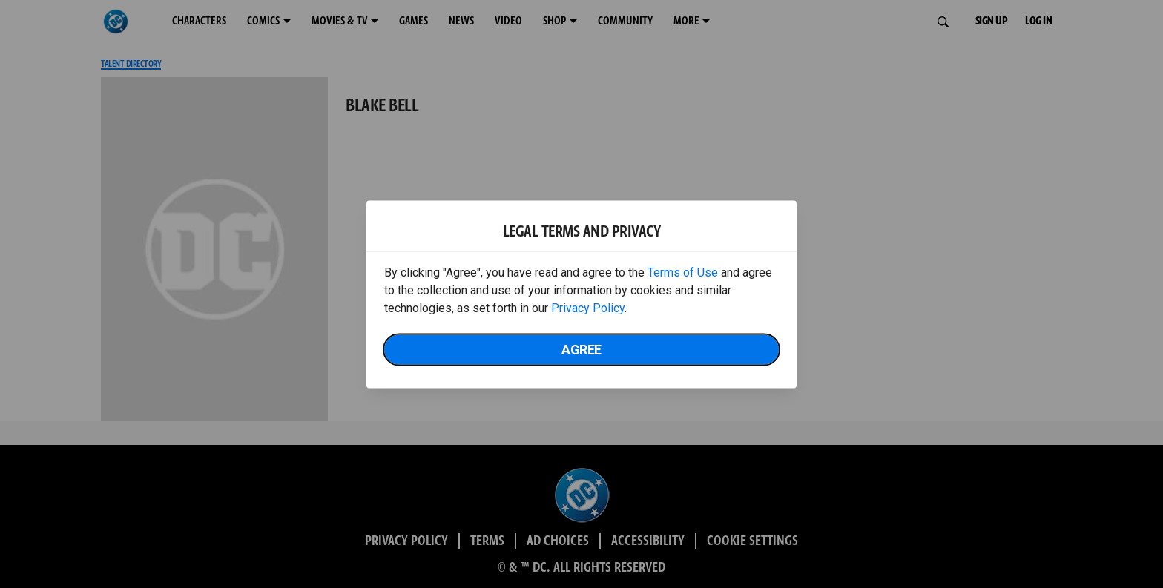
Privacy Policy (588, 307)
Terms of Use (683, 272)
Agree (581, 349)
